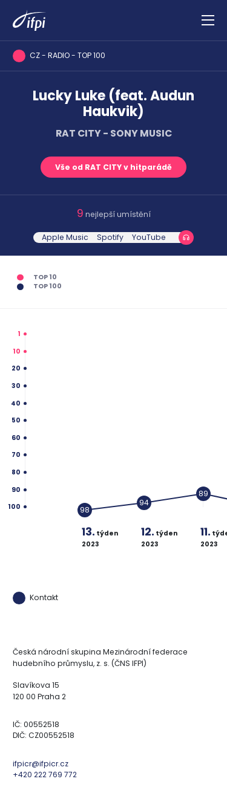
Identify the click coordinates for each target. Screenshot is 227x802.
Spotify (110, 237)
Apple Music (65, 237)
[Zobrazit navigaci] (208, 20)
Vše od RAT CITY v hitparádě (113, 167)
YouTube (149, 237)
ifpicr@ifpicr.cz (40, 763)
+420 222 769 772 (45, 774)
